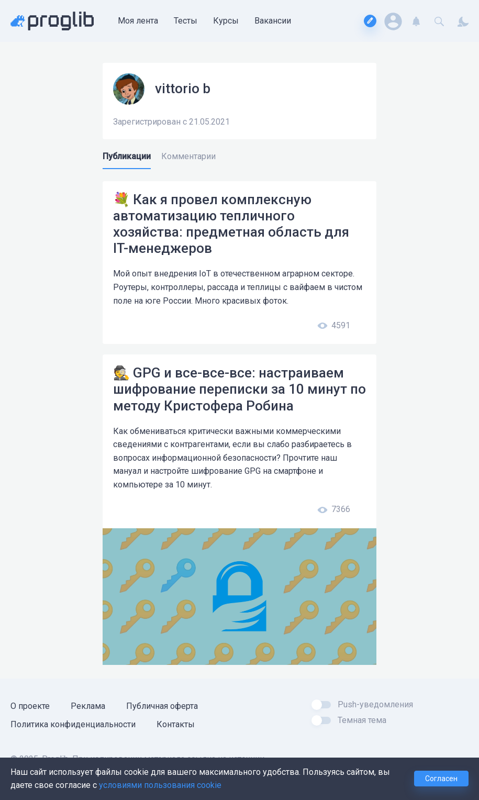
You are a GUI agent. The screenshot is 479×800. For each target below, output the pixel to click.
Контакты (176, 724)
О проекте (30, 706)
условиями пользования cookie (160, 785)
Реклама (88, 706)
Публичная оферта (162, 706)
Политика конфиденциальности (73, 724)
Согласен (441, 778)
